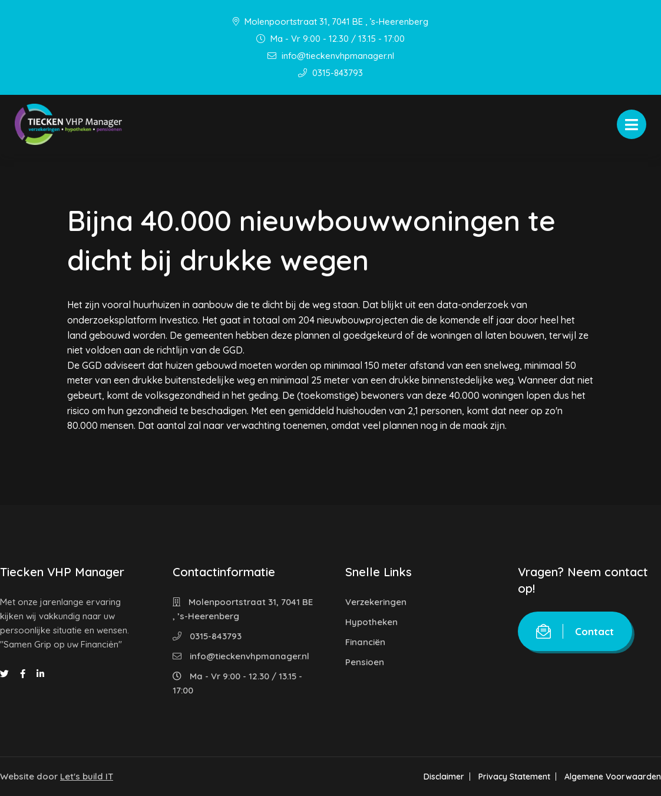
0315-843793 (330, 72)
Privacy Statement (514, 776)
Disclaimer (444, 776)
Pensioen (364, 662)
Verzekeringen (375, 601)
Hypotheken (371, 621)
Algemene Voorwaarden (612, 776)
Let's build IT (86, 776)
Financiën (365, 642)
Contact (575, 631)
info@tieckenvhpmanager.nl (330, 55)
